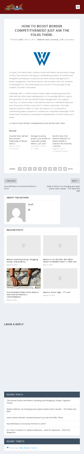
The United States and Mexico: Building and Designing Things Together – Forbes (39, 401)
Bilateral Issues (43, 39)
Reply (21, 448)
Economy (54, 39)
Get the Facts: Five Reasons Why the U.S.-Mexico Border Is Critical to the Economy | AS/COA (62, 141)
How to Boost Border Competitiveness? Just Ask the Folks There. (38, 123)
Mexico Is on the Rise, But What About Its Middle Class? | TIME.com (60, 260)
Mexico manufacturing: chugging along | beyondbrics (22, 260)
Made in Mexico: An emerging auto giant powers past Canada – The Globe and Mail (41, 410)
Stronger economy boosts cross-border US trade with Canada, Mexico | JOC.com (40, 140)
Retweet (27, 448)
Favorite (34, 448)
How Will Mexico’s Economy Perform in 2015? (26, 424)
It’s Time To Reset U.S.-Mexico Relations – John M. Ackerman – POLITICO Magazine (38, 431)
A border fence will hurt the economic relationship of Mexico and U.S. (18, 140)
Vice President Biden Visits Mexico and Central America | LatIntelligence (23, 294)
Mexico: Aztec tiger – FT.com (56, 292)
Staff (21, 39)
